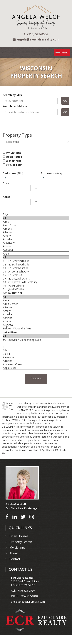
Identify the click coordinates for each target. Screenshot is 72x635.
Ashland (36, 318)
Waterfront (12, 160)
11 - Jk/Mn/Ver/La (36, 289)
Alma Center (36, 225)
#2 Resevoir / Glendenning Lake (36, 339)
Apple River (36, 368)
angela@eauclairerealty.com (28, 601)
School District (12, 293)
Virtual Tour (12, 165)
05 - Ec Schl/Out (36, 275)
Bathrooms (51, 173)
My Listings (12, 152)
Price (6, 183)
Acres (6, 197)
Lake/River (10, 332)
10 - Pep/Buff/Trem (36, 285)
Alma (36, 221)
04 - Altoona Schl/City (36, 271)
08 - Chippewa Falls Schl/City (36, 282)
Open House (12, 156)
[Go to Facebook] (7, 516)
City (5, 214)
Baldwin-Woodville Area (36, 328)
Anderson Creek (36, 364)
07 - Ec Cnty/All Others (36, 278)
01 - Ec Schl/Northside (36, 261)
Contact (14, 559)
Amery (36, 235)
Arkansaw (36, 242)
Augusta (36, 249)
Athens (36, 246)
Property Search (20, 542)
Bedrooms (13, 173)
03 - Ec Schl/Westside (36, 268)
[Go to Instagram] (31, 516)
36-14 (36, 353)
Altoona (36, 232)
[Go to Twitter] (23, 516)
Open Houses (18, 536)
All (36, 218)
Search (36, 379)
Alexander (36, 357)
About (13, 553)
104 (36, 350)
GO (65, 100)
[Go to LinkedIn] (14, 516)
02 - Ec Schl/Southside (36, 264)
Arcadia (36, 239)
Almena (36, 228)
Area (6, 253)
